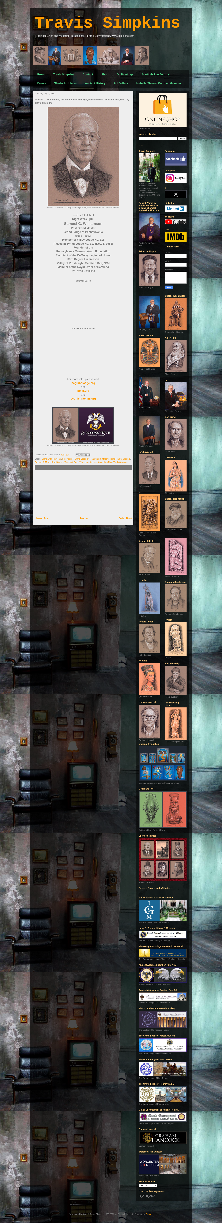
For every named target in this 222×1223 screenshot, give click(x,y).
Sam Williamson (81, 462)
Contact (88, 74)
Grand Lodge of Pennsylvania (88, 459)
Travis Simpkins (107, 23)
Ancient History (95, 83)
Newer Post (42, 518)
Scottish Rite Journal (156, 74)
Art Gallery (121, 83)
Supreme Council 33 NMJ (100, 462)
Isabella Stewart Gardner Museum (158, 83)
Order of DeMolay (42, 462)
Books (41, 83)
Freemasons (67, 459)
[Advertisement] (83, 493)
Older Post (125, 518)
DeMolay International (51, 459)
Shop (104, 74)
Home (84, 518)
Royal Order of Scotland (62, 462)
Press (41, 74)
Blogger (149, 1214)
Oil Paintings (125, 74)
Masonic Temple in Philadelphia (116, 459)
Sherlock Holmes (65, 83)
